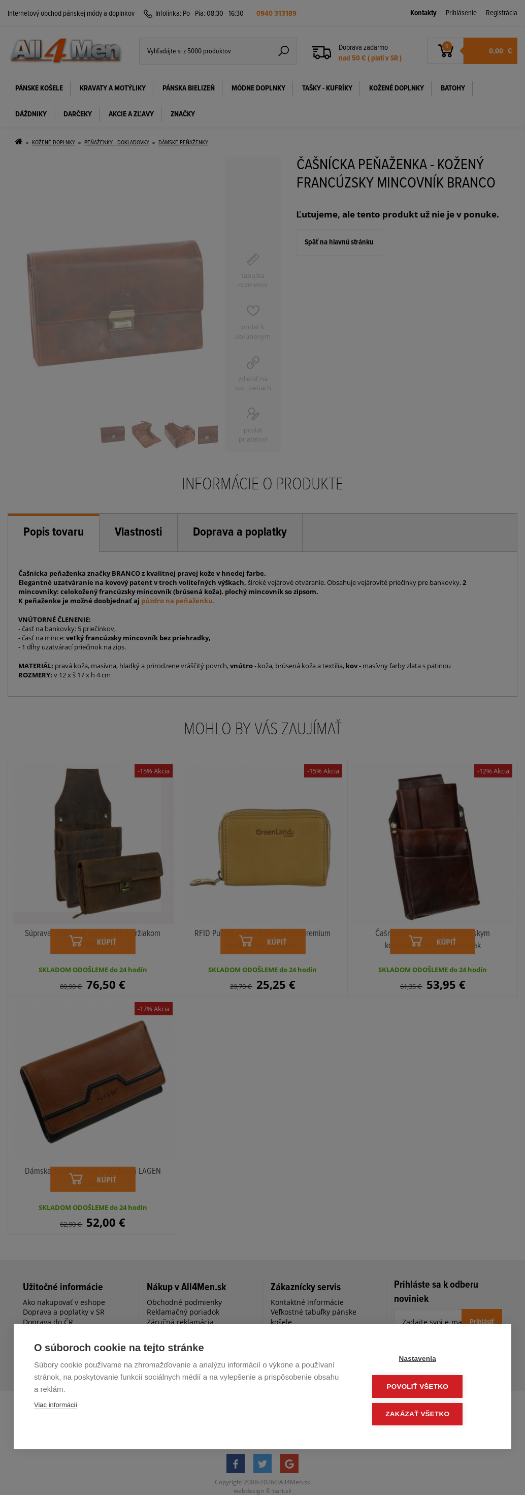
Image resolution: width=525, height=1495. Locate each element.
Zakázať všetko (430, 1414)
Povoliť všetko (430, 1387)
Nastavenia (429, 1360)
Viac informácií (55, 1407)
